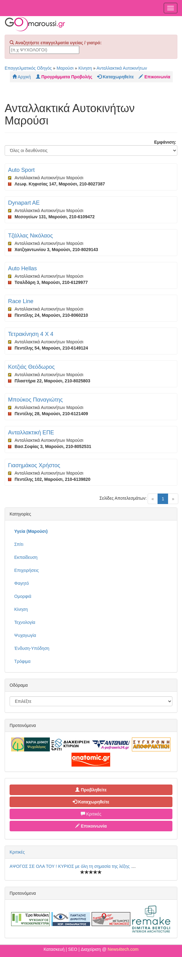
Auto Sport (21, 170)
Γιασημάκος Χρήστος (34, 465)
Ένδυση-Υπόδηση (31, 648)
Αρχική (21, 76)
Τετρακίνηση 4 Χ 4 (30, 334)
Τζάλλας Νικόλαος (30, 236)
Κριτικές (91, 813)
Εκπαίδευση (25, 557)
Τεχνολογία (24, 622)
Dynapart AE (24, 203)
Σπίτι (18, 544)
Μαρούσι (65, 68)
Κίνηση (85, 68)
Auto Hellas (22, 268)
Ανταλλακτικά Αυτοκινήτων (122, 68)
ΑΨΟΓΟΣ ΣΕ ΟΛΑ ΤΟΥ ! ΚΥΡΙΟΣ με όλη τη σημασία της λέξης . (71, 866)
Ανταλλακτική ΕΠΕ (31, 432)
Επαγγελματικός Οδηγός (28, 68)
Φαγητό (21, 583)
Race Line (20, 301)
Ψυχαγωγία (25, 635)
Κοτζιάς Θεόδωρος (31, 367)
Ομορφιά (22, 596)
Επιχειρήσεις (26, 570)
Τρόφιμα (22, 661)
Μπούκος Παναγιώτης (35, 400)
